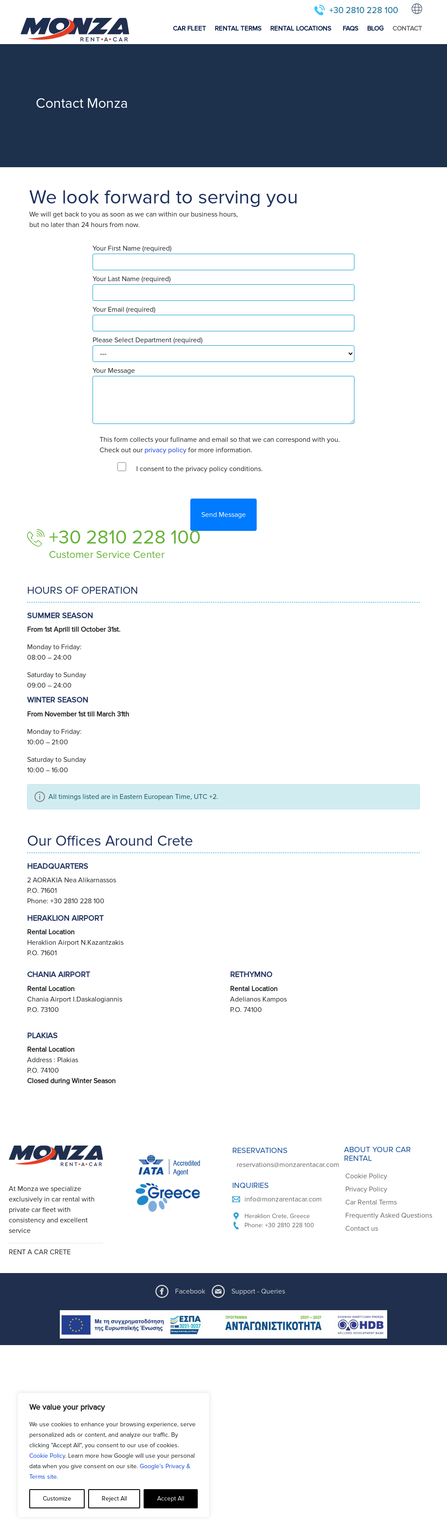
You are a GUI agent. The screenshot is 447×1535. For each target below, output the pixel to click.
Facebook (190, 1291)
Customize (57, 1498)
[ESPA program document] (223, 1324)
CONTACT (407, 28)
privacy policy (165, 450)
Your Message (223, 395)
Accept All (170, 1498)
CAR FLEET (189, 28)
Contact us (361, 1228)
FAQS (350, 28)
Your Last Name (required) (223, 288)
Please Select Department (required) (223, 349)
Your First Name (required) (223, 257)
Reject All (114, 1498)
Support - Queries (258, 1291)
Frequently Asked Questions (388, 1215)
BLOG (375, 28)
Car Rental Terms (371, 1202)
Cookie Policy (47, 1455)
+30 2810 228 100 (363, 10)
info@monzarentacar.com (283, 1199)
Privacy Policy (366, 1189)
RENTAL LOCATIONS (300, 28)
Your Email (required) (223, 318)
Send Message (223, 514)
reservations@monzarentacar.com (288, 1164)
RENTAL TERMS (238, 28)
